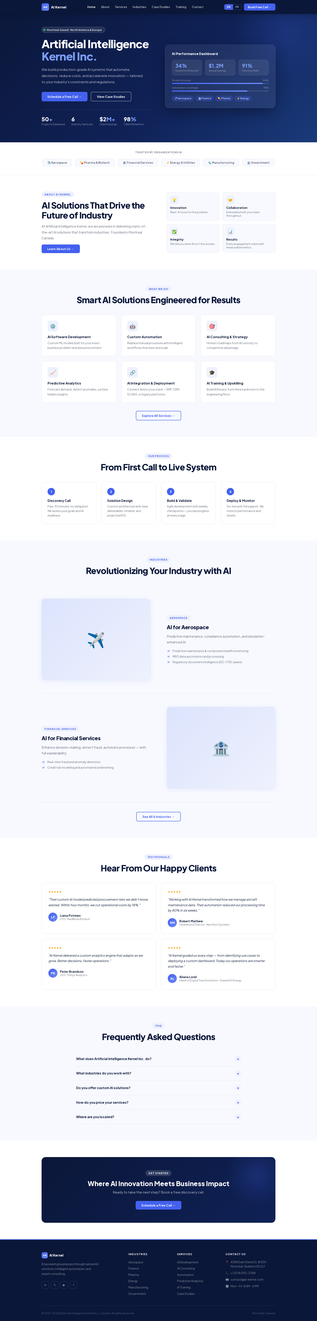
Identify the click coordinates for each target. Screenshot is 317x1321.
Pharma (133, 1275)
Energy (133, 1281)
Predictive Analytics (190, 1281)
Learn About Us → (60, 249)
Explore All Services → (158, 415)
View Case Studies (111, 96)
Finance (133, 1268)
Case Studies (161, 7)
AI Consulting (186, 1268)
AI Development (187, 1262)
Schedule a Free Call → (64, 96)
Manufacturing (138, 1287)
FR (237, 7)
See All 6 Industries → (158, 816)
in (45, 1285)
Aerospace (135, 1262)
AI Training (184, 1287)
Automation (185, 1275)
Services (121, 7)
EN (228, 7)
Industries (139, 7)
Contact (198, 7)
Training (180, 7)
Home (91, 7)
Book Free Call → (259, 7)
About (105, 7)
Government (137, 1293)
